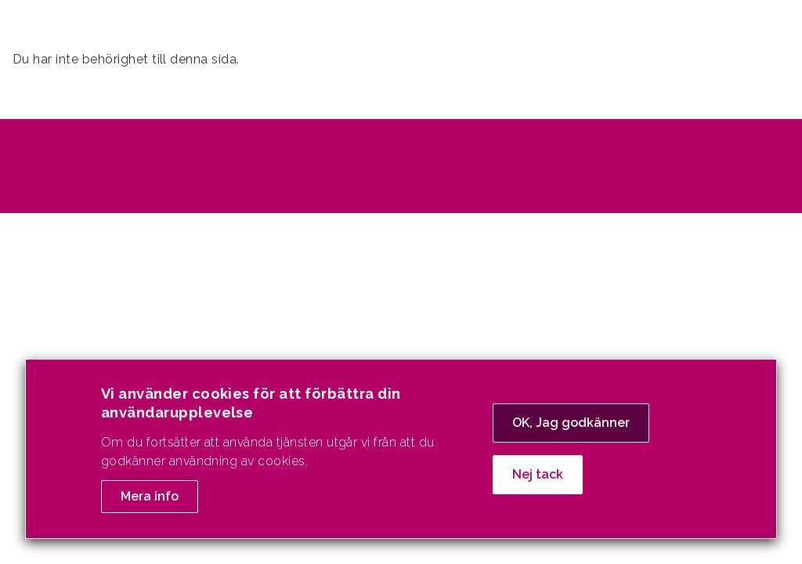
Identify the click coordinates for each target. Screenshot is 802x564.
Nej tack (537, 482)
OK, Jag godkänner (571, 430)
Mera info (150, 504)
